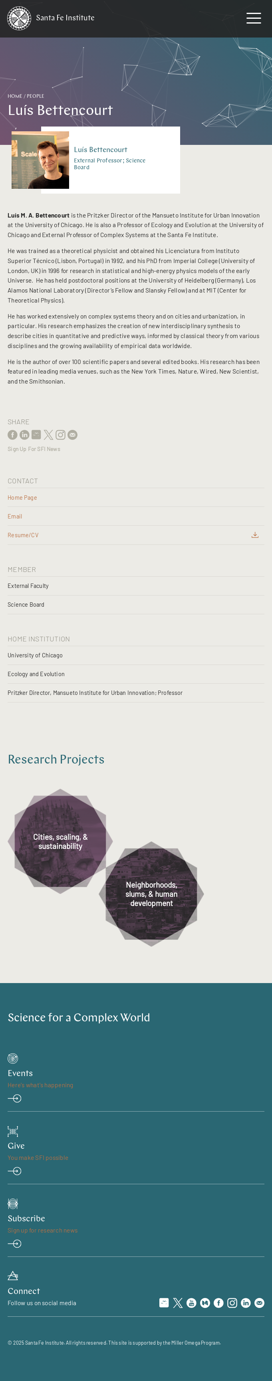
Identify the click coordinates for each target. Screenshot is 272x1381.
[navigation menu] (253, 20)
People (35, 96)
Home (15, 96)
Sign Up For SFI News (34, 449)
